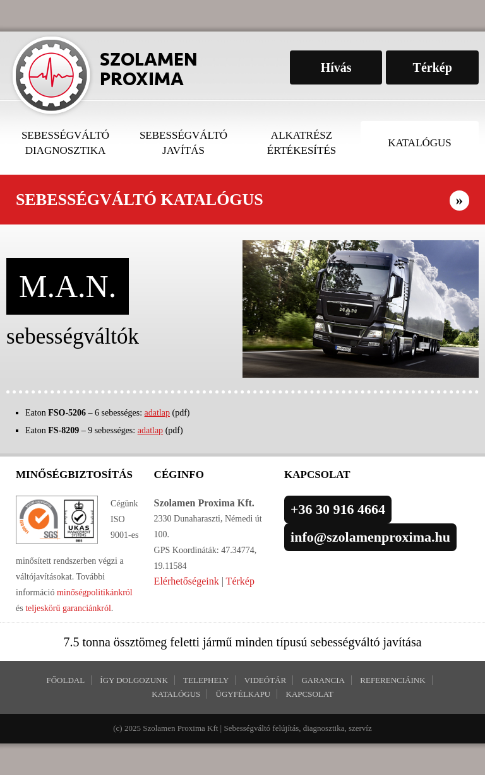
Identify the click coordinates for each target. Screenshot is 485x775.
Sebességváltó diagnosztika (65, 142)
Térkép (240, 581)
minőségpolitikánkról (93, 592)
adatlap (157, 412)
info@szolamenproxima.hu (370, 537)
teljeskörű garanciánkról (68, 608)
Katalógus (420, 143)
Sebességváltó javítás (183, 142)
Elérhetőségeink (186, 581)
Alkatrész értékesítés (301, 142)
